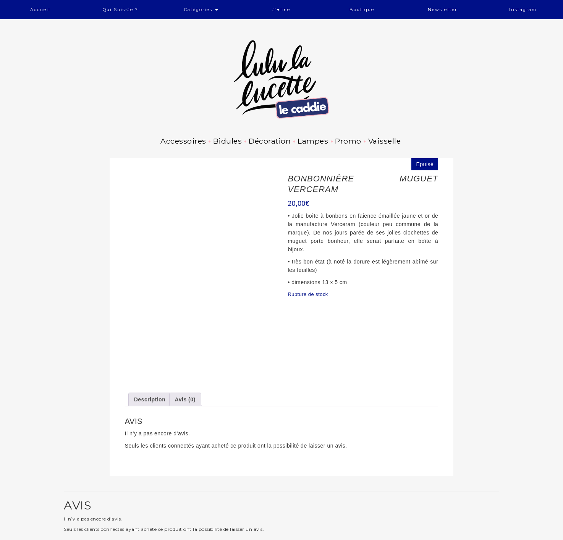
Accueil (40, 9)
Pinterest (104, 536)
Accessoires (183, 141)
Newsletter (442, 9)
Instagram (523, 9)
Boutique (361, 9)
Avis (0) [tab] (185, 347)
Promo (348, 141)
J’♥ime (281, 9)
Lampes (313, 141)
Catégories (201, 9)
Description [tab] (150, 347)
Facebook (88, 536)
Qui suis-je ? (120, 9)
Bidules (227, 141)
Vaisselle (384, 141)
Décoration (270, 141)
